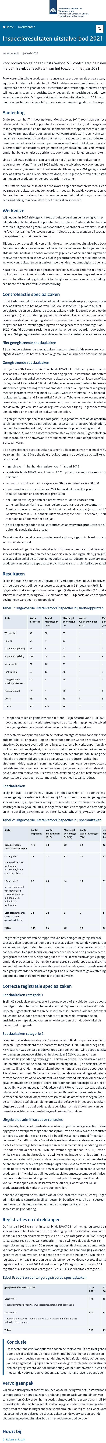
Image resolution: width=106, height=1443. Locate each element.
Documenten (26, 27)
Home (8, 27)
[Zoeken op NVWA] (99, 29)
